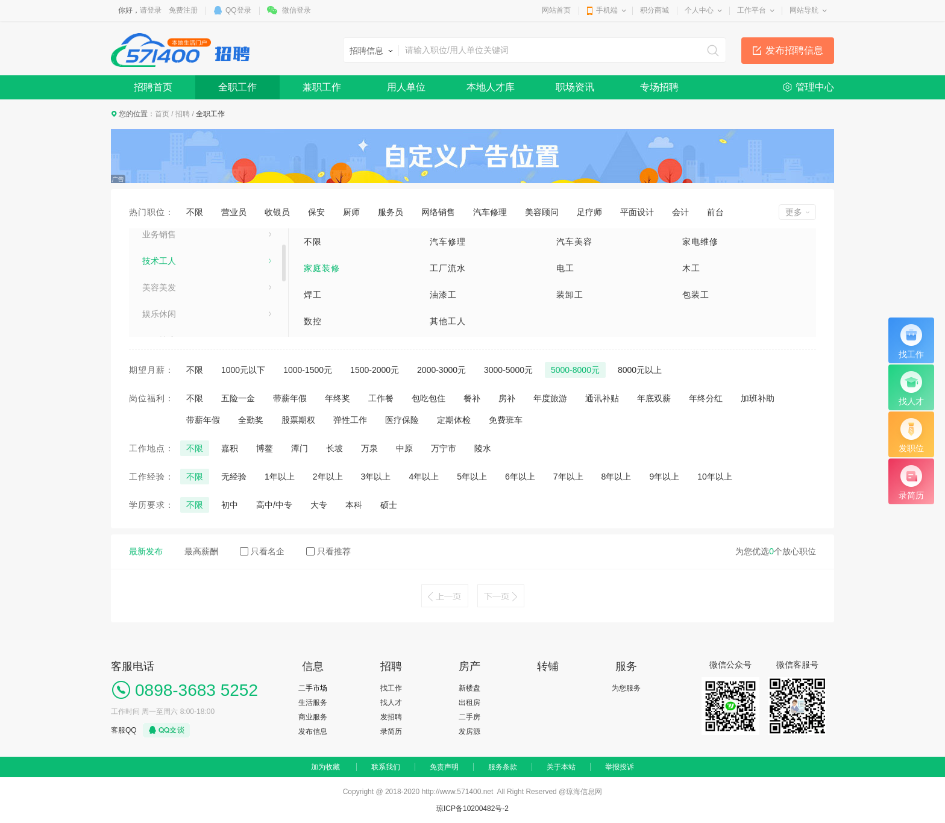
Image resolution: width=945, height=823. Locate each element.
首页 (162, 114)
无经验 (233, 476)
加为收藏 (325, 767)
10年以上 (714, 476)
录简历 (391, 731)
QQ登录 (238, 10)
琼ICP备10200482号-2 (472, 808)
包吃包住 (428, 398)
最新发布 (146, 551)
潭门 (299, 448)
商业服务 (312, 717)
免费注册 (183, 10)
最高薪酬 (201, 551)
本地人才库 (490, 87)
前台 (715, 212)
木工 (691, 268)
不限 (194, 212)
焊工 (313, 294)
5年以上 (472, 476)
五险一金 (238, 398)
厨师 (351, 212)
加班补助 (757, 398)
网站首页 (556, 10)
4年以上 (424, 476)
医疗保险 (402, 420)
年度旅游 (550, 398)
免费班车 (506, 420)
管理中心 (815, 87)
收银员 (277, 212)
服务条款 (502, 767)
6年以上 (520, 476)
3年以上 (376, 476)
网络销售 (438, 212)
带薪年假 (290, 398)
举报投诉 (619, 767)
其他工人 (448, 321)
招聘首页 (153, 87)
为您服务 (626, 688)
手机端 (607, 10)
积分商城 (654, 10)
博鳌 (264, 448)
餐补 (471, 398)
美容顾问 (542, 212)
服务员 (390, 212)
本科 (353, 505)
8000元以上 (640, 370)
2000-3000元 (441, 370)
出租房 (469, 702)
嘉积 (229, 448)
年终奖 (337, 398)
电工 (565, 268)
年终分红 (706, 398)
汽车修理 (490, 212)
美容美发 (159, 314)
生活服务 (159, 235)
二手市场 (312, 688)
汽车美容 (574, 241)
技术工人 (159, 288)
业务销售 (159, 261)
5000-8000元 (575, 370)
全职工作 (237, 87)
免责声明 (444, 767)
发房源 (469, 731)
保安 (316, 212)
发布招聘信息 (794, 50)
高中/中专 (274, 505)
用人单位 (406, 87)
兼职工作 (322, 87)
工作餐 (381, 398)
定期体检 (454, 420)
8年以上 (616, 476)
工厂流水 (448, 268)
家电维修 (700, 241)
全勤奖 (250, 420)
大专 (318, 505)
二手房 (469, 717)
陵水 (482, 448)
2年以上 (328, 476)
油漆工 (443, 294)
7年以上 (568, 476)
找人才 (391, 702)
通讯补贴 (602, 398)
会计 (680, 212)
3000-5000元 (508, 370)
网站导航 (804, 10)
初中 (229, 505)
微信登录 (296, 10)
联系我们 (385, 767)
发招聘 (391, 717)
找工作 (391, 688)
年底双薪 (654, 398)
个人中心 (699, 10)
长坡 (334, 448)
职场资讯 (575, 87)
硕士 (388, 505)
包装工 (695, 294)
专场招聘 (659, 87)
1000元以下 (243, 370)
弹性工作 (350, 420)
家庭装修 (322, 268)
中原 (404, 448)
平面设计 (637, 212)
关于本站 (561, 767)
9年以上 (664, 476)
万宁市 (443, 448)
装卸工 (569, 294)
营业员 (233, 212)
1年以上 (280, 476)
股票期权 (298, 420)
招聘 (182, 114)
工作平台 (751, 10)
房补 (506, 398)
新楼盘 (469, 688)
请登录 (151, 10)
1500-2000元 (374, 370)
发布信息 (312, 731)
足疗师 (589, 212)
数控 (313, 321)
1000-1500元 (307, 370)
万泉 (369, 448)
